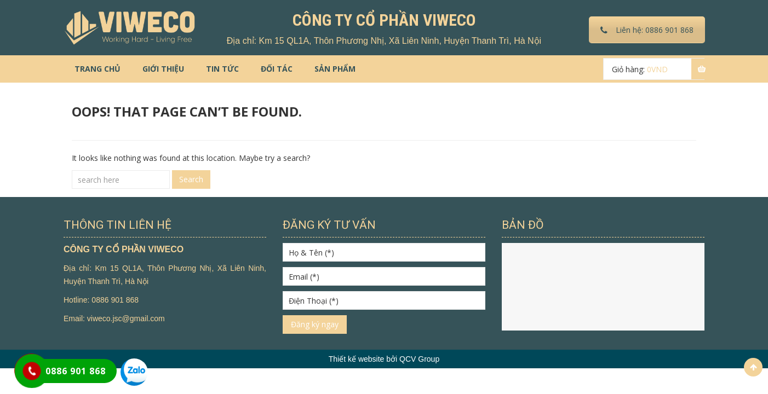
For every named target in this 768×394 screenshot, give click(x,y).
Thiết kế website (357, 359)
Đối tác (277, 68)
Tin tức (222, 68)
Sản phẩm (335, 68)
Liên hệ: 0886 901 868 (647, 30)
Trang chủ (97, 68)
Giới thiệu (163, 68)
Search (191, 179)
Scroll (753, 367)
